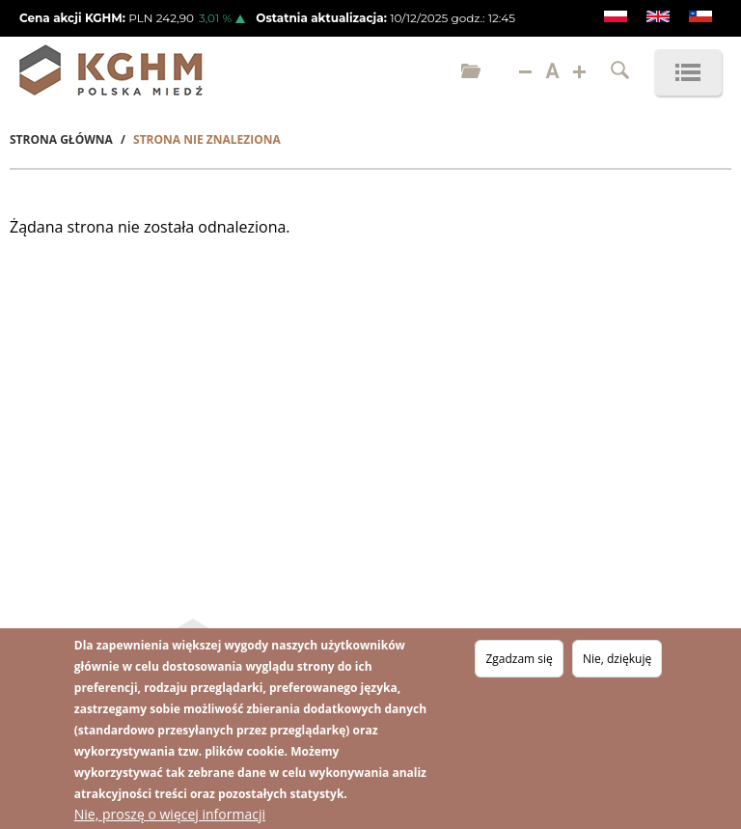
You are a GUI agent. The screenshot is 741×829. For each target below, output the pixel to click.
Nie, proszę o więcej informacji (169, 816)
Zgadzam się (518, 660)
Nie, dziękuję (617, 660)
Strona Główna (61, 139)
